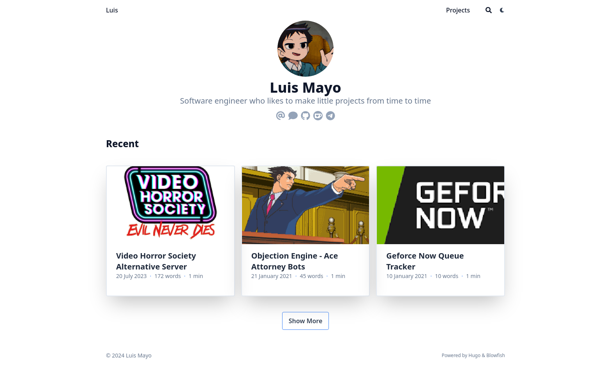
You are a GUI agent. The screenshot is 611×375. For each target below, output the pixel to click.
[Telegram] (330, 114)
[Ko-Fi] (318, 114)
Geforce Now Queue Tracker (425, 261)
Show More (306, 321)
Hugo (474, 355)
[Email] (280, 114)
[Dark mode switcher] (502, 10)
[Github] (305, 114)
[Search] (489, 10)
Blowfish (495, 355)
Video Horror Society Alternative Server (156, 261)
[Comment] (293, 114)
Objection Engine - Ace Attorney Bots (294, 261)
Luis (112, 10)
